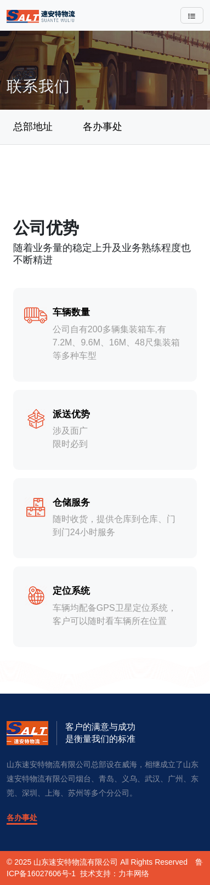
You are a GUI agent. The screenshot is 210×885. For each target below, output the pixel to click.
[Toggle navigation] (191, 15)
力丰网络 (133, 873)
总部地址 (33, 126)
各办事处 (102, 126)
